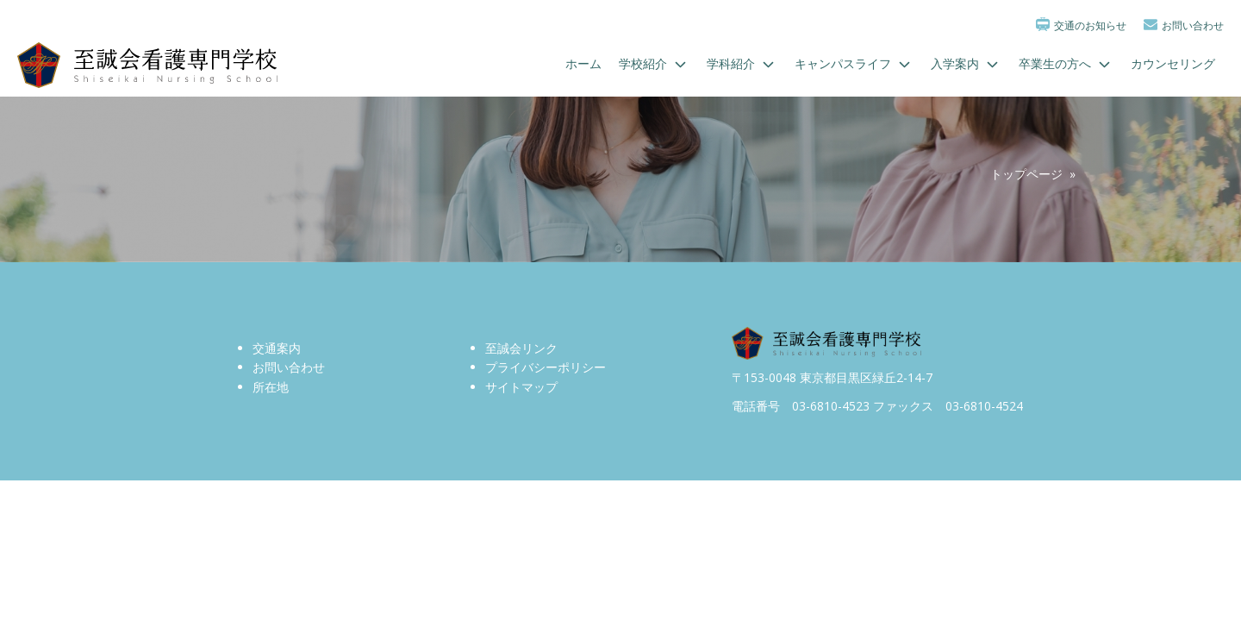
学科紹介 (742, 64)
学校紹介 (654, 64)
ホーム (583, 63)
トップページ (1026, 174)
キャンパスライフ (854, 64)
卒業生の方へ (1066, 64)
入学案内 (966, 64)
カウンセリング (1173, 63)
